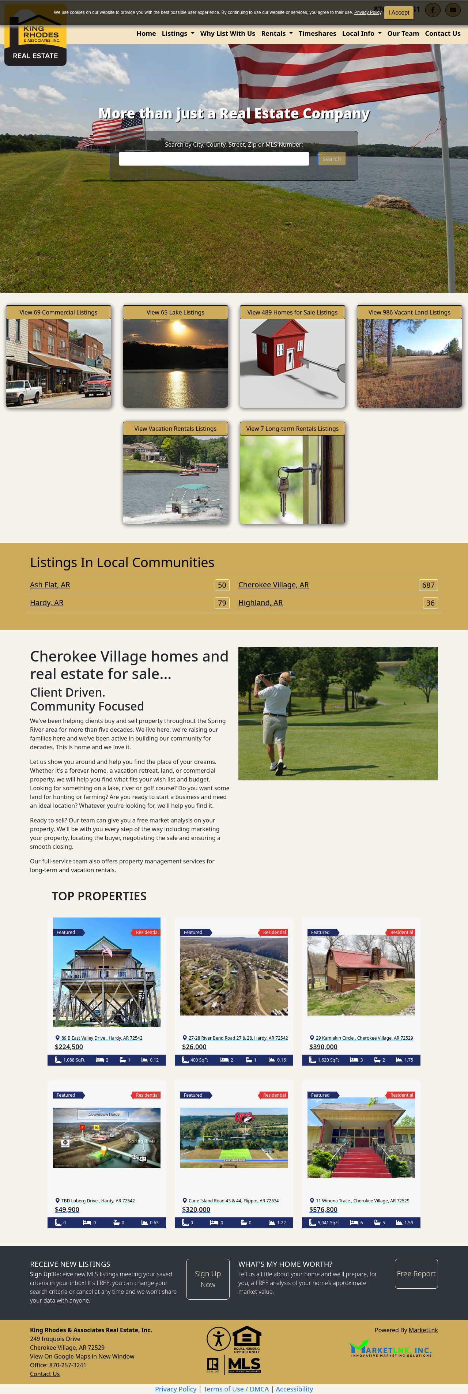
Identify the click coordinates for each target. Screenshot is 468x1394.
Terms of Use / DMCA (236, 1388)
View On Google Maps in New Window (82, 1356)
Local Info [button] (359, 33)
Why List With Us (228, 33)
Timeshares (317, 33)
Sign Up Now (208, 1279)
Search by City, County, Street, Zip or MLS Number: (234, 144)
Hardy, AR (130, 602)
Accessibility (294, 1388)
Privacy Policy (367, 12)
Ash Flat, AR (130, 584)
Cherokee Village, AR (338, 584)
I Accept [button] (399, 13)
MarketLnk (423, 1330)
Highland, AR (338, 602)
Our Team (403, 33)
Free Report (416, 1273)
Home (146, 33)
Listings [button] (175, 33)
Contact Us (443, 33)
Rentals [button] (274, 33)
